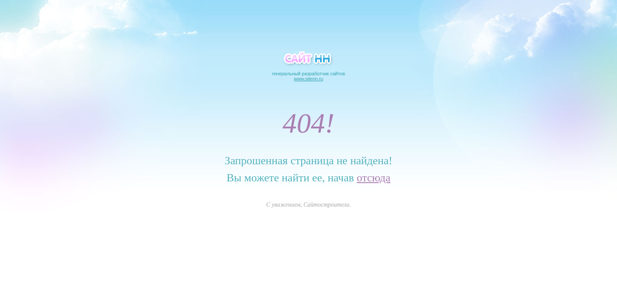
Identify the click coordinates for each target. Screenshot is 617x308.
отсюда (373, 178)
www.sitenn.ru (308, 78)
